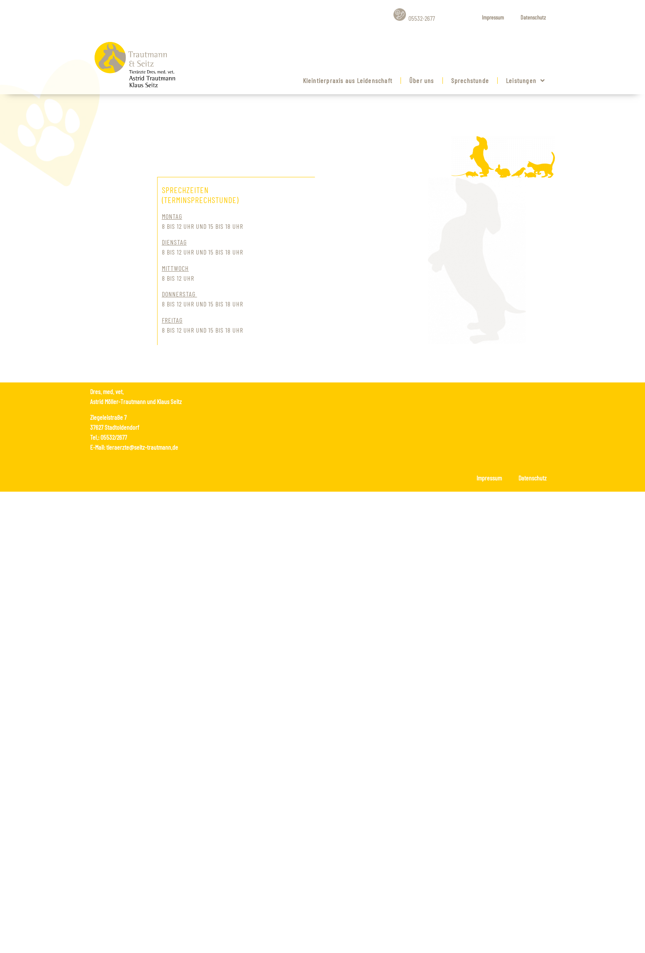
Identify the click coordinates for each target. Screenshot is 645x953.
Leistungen (525, 80)
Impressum (493, 17)
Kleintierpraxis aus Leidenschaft (347, 80)
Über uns (421, 80)
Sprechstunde (470, 80)
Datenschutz (533, 17)
